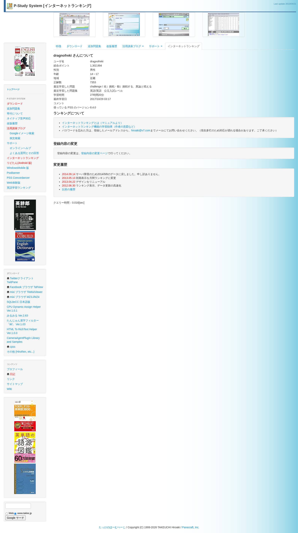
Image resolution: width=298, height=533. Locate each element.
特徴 (58, 46)
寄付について (15, 113)
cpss (11, 346)
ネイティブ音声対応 (19, 118)
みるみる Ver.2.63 (17, 315)
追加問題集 (13, 108)
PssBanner (13, 172)
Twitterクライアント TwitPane (20, 280)
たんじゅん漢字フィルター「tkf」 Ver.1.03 (23, 322)
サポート (12, 143)
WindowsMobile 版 (18, 167)
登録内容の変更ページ (94, 153)
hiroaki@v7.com (140, 130)
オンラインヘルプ (20, 148)
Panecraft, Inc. (190, 527)
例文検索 (15, 138)
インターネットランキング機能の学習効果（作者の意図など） (99, 126)
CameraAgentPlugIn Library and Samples (23, 339)
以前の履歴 (68, 189)
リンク (11, 379)
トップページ (13, 89)
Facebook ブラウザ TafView (25, 287)
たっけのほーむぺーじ (112, 527)
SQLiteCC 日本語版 (18, 301)
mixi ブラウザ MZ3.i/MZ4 (23, 296)
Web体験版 (13, 182)
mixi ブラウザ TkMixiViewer (25, 291)
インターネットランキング (184, 46)
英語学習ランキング (19, 187)
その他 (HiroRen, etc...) (20, 351)
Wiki (9, 388)
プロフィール (15, 369)
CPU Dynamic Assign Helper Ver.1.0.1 (24, 308)
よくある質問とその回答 (24, 153)
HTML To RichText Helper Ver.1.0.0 (22, 331)
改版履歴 (12, 123)
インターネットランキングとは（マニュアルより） (92, 122)
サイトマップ (15, 383)
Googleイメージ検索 (22, 133)
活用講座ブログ (133, 46)
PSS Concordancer (18, 177)
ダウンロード (74, 46)
